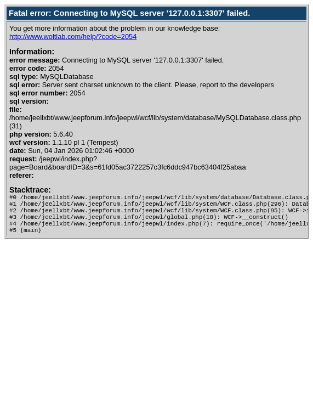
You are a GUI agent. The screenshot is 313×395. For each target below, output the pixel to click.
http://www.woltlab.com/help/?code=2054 (72, 36)
